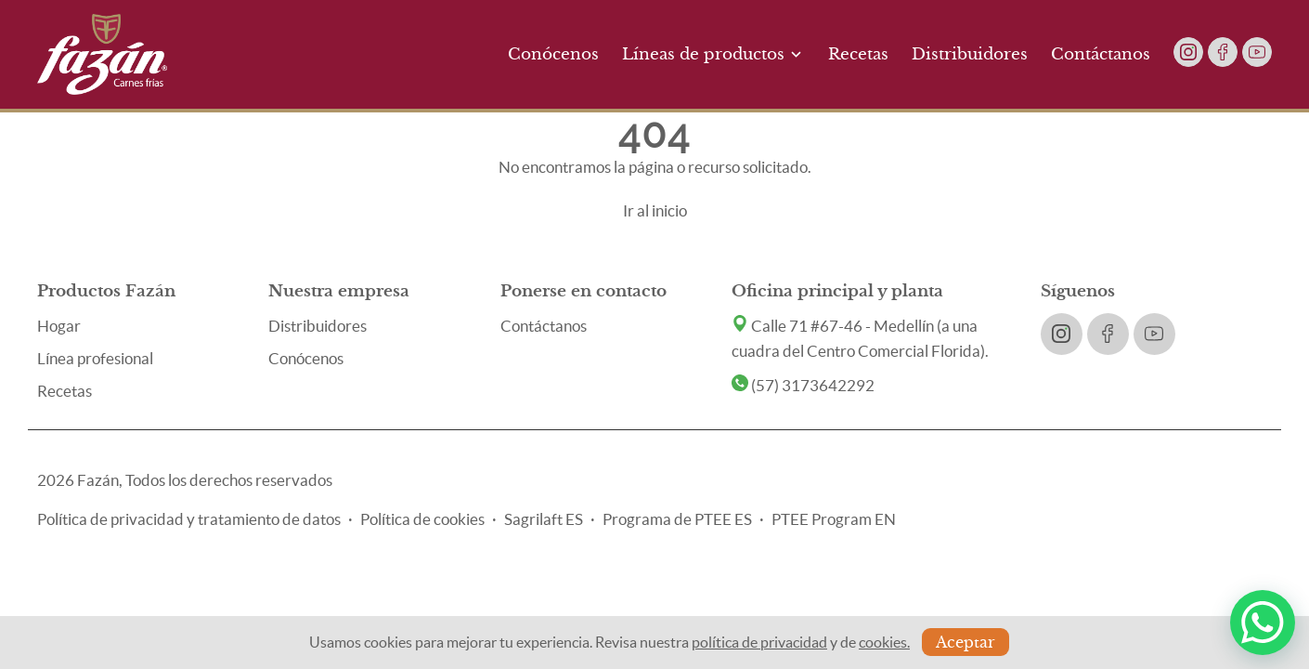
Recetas (858, 54)
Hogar (59, 325)
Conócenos (553, 54)
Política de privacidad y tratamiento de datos (189, 519)
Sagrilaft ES (543, 519)
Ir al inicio (655, 210)
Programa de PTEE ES (677, 519)
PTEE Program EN (833, 519)
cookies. (884, 642)
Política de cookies (422, 519)
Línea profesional (95, 358)
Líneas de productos (713, 54)
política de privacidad (759, 642)
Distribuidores (970, 54)
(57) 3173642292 (803, 385)
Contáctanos (1100, 54)
